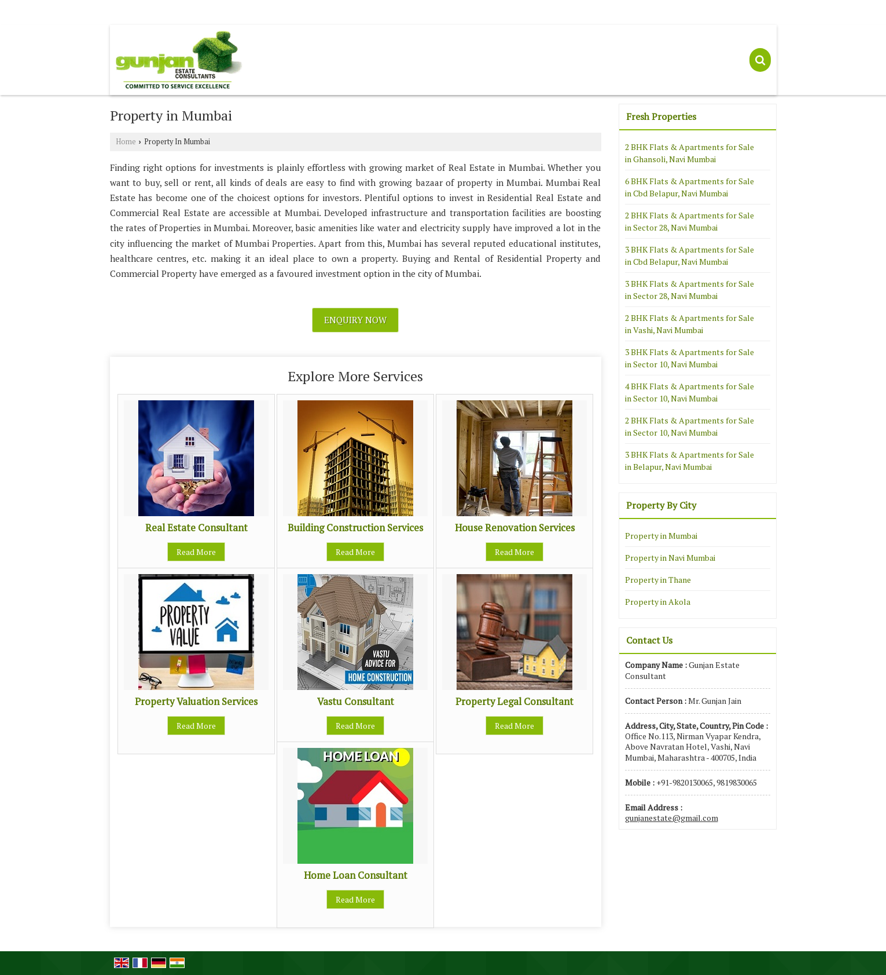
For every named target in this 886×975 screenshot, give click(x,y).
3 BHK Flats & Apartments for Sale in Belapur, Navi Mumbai (689, 460)
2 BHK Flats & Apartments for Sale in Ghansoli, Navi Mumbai (689, 153)
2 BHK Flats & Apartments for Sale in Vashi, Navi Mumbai (689, 323)
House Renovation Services (515, 527)
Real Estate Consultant (196, 527)
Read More (196, 551)
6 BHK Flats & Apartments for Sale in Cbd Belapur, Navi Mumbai (689, 187)
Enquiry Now (355, 320)
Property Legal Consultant (514, 701)
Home (126, 142)
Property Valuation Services (196, 701)
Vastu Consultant (355, 701)
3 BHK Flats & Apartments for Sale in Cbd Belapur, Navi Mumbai (689, 255)
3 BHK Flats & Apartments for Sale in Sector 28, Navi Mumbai (689, 289)
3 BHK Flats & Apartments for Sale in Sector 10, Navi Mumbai (689, 358)
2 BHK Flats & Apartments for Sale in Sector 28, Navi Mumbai (689, 221)
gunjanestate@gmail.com (671, 817)
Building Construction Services (355, 527)
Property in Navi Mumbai (670, 557)
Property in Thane (658, 579)
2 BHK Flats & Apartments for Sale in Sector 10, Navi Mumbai (689, 426)
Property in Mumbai (661, 535)
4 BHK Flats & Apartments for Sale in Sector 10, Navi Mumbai (689, 392)
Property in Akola (657, 601)
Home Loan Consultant (355, 875)
